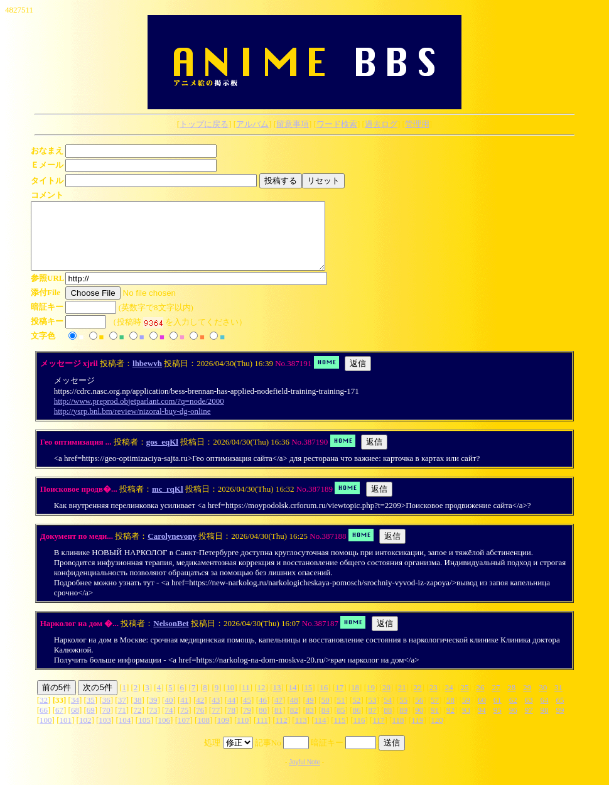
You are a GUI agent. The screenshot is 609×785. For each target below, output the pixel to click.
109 (223, 733)
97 (529, 723)
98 (545, 723)
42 (200, 713)
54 (388, 713)
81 (278, 723)
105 (144, 733)
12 (261, 700)
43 (216, 713)
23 (433, 700)
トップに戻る (204, 124)
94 (482, 723)
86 (356, 723)
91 (435, 723)
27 (496, 700)
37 (122, 713)
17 (339, 700)
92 (450, 723)
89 (403, 723)
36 (106, 713)
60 (482, 713)
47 (278, 713)
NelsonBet (170, 636)
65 (560, 713)
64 (545, 713)
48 (294, 713)
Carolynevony (172, 549)
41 (184, 713)
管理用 (417, 124)
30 (543, 700)
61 (497, 713)
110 (243, 733)
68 (75, 723)
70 (106, 723)
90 (419, 723)
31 (558, 700)
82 (294, 723)
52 (357, 713)
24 (449, 700)
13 (276, 700)
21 (402, 700)
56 (419, 713)
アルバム (252, 124)
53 (372, 713)
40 (168, 713)
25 (465, 700)
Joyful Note (304, 775)
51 (341, 713)
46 (263, 713)
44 (231, 713)
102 (85, 733)
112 (282, 733)
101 (65, 733)
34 (75, 713)
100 (46, 733)
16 (324, 700)
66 (44, 723)
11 (246, 700)
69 (91, 723)
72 (138, 723)
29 (527, 700)
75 (184, 723)
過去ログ (381, 124)
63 (529, 713)
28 (511, 700)
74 (168, 723)
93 (466, 723)
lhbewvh (147, 376)
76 (200, 723)
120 (437, 733)
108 (203, 733)
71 (122, 723)
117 (378, 733)
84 (325, 723)
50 (325, 713)
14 (292, 700)
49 (310, 713)
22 (418, 700)
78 (231, 723)
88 (388, 723)
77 (216, 723)
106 (164, 733)
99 (560, 723)
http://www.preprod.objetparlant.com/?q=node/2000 (139, 414)
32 (44, 713)
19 (371, 700)
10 (230, 700)
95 (497, 723)
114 (320, 733)
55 (403, 713)
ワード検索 (336, 124)
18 (355, 700)
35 (91, 713)
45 (247, 713)
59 (466, 713)
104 (125, 733)
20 (386, 700)
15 (308, 700)
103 (105, 733)
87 (372, 723)
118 (398, 733)
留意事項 (292, 124)
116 (359, 733)
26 (480, 700)
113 (301, 733)
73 (153, 723)
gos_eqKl (162, 455)
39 (153, 713)
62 (513, 713)
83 (310, 723)
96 (513, 723)
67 (59, 723)
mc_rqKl (167, 502)
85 (341, 723)
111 (262, 733)
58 (450, 713)
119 (417, 733)
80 (263, 723)
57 (435, 713)
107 (184, 733)
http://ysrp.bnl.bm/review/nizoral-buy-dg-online (132, 424)
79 (247, 723)
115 (340, 733)
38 (138, 713)
